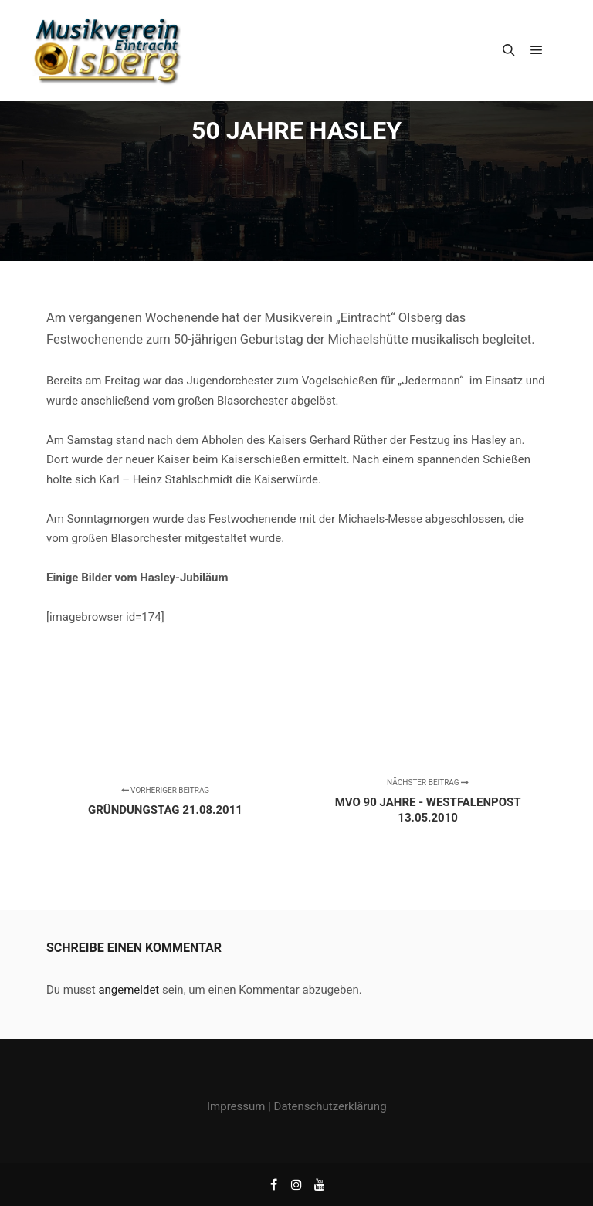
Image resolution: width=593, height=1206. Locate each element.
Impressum (236, 1106)
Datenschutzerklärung (330, 1106)
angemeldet (128, 990)
